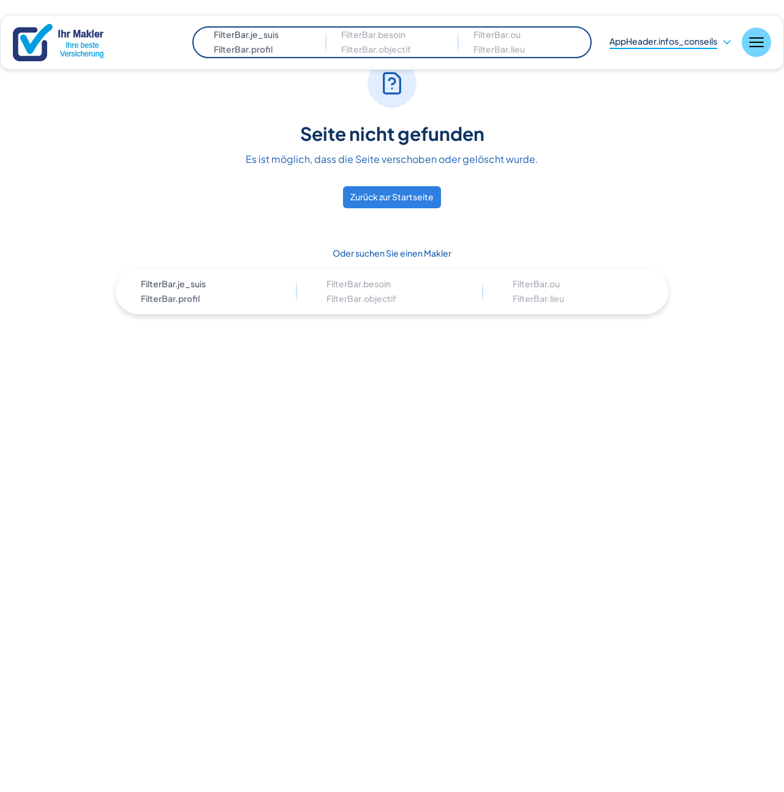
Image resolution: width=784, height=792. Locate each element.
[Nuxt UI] (70, 42)
